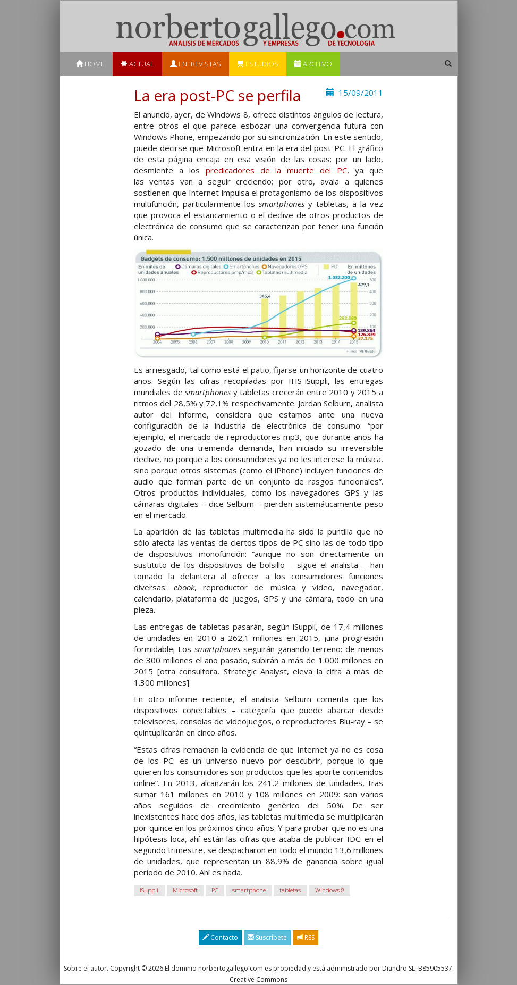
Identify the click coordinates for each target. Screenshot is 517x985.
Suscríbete (267, 937)
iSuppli (149, 890)
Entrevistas (195, 64)
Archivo (313, 64)
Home (90, 64)
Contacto (220, 937)
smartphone (249, 890)
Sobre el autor (85, 968)
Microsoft (185, 890)
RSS (305, 937)
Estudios (257, 64)
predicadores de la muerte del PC (276, 170)
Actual (137, 64)
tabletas (290, 890)
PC (214, 890)
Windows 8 (329, 890)
